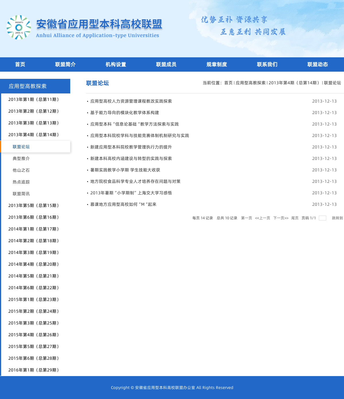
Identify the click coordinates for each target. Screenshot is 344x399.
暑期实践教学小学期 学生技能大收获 (125, 170)
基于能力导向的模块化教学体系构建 (124, 112)
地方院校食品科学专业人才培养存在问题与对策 (135, 181)
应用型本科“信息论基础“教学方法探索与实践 (134, 124)
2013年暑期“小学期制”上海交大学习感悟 (131, 193)
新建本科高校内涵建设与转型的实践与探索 (131, 158)
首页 (228, 83)
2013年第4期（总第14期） (295, 83)
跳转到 (338, 217)
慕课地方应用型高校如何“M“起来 (123, 204)
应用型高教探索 (251, 83)
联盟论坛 (332, 83)
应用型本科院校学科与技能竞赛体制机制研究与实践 (139, 135)
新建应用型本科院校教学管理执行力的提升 (131, 147)
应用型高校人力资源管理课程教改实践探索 (131, 101)
